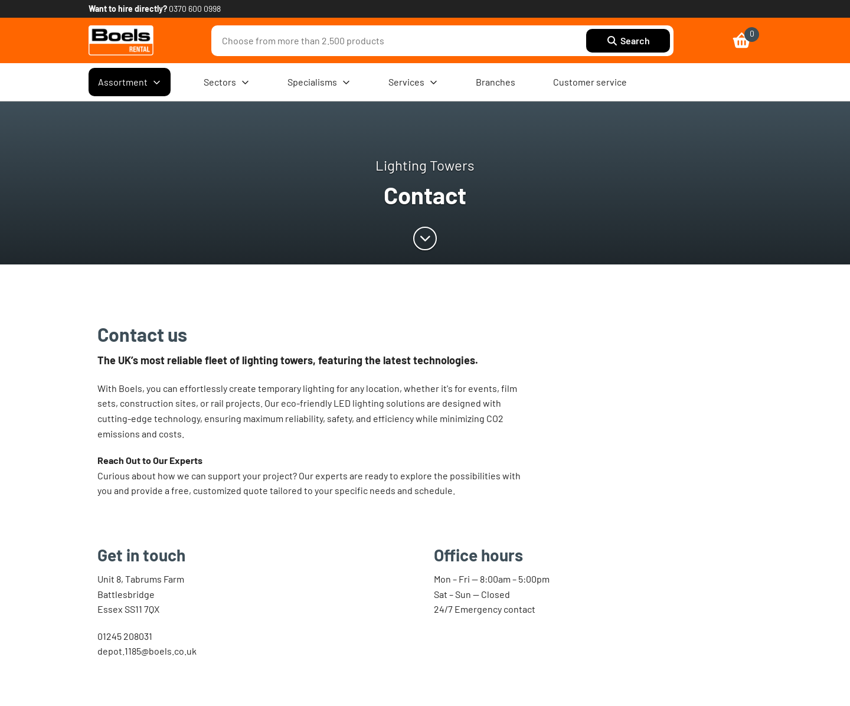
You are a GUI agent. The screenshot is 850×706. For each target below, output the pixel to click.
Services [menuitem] (413, 82)
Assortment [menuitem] (129, 82)
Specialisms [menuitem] (319, 82)
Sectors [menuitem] (227, 82)
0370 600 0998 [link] (195, 9)
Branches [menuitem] (495, 81)
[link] (121, 40)
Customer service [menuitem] (590, 81)
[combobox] (401, 41)
